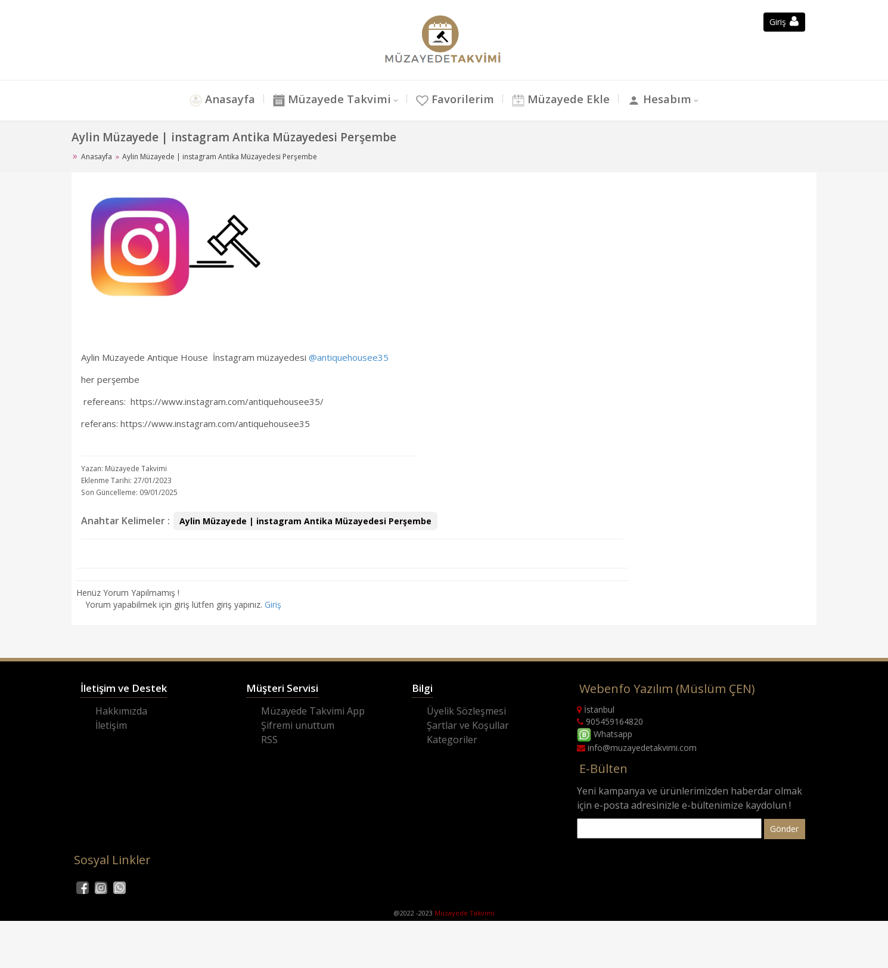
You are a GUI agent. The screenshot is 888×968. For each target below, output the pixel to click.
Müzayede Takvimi (330, 99)
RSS (269, 739)
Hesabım (661, 99)
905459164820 (610, 721)
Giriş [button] (784, 21)
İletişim (111, 725)
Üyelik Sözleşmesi (466, 711)
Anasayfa (220, 99)
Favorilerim (455, 99)
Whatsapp (604, 734)
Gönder (784, 828)
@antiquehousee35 (349, 357)
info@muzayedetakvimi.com (637, 747)
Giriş (273, 604)
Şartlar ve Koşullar (468, 725)
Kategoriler (452, 739)
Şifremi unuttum (297, 725)
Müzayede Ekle (562, 99)
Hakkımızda (121, 711)
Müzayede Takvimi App (313, 711)
